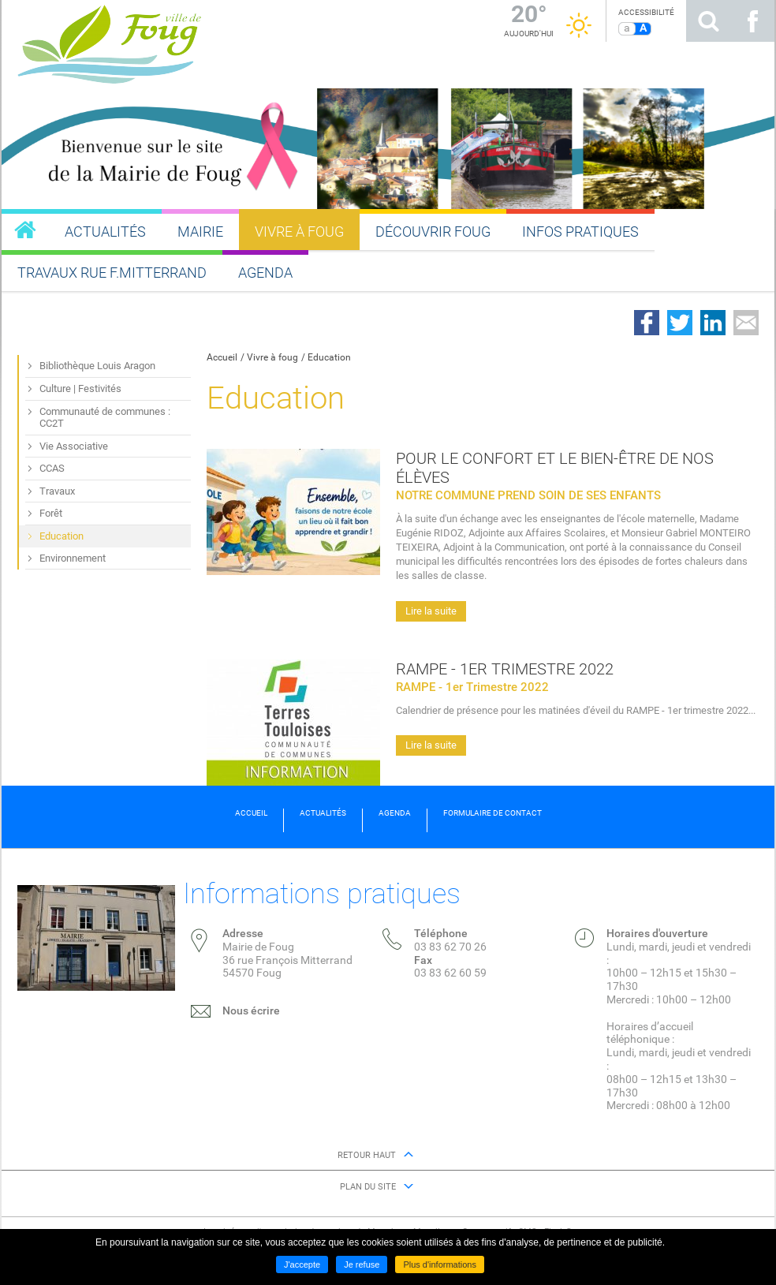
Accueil (222, 357)
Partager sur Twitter (679, 322)
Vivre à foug (272, 357)
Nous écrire (251, 1010)
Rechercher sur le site (708, 21)
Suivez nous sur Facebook (752, 21)
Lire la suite (431, 611)
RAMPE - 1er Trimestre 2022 (505, 668)
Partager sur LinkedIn (713, 322)
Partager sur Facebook (646, 322)
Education (329, 357)
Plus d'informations (439, 1264)
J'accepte (302, 1264)
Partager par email (746, 322)
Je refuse (361, 1264)
